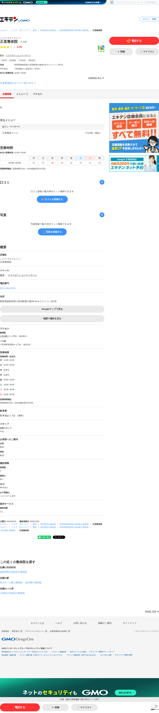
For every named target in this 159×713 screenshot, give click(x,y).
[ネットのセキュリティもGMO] (25, 2)
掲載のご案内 (105, 623)
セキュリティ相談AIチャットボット (102, 651)
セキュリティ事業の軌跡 (123, 655)
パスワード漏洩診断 (59, 651)
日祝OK (4, 60)
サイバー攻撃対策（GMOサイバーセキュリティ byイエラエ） (41, 655)
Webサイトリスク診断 (78, 651)
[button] (155, 707)
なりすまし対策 (105, 655)
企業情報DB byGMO (60, 631)
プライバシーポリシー (36, 631)
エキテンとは (37, 623)
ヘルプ (58, 623)
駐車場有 (13, 60)
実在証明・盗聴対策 (9, 655)
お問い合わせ (80, 623)
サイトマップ (129, 623)
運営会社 (17, 631)
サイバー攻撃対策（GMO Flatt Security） (82, 655)
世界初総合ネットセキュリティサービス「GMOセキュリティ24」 (25, 651)
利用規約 (5, 631)
